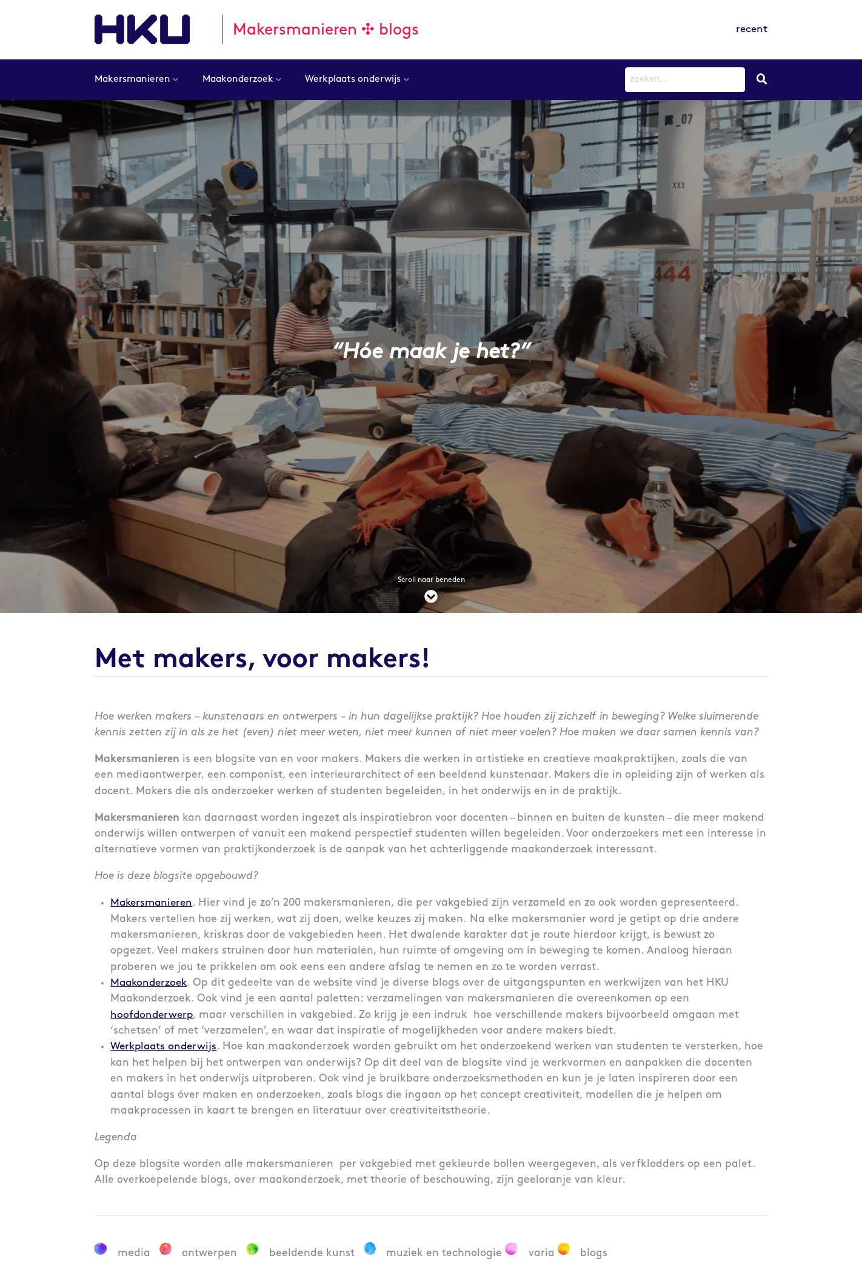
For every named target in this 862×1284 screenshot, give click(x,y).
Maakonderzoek (237, 79)
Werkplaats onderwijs (353, 79)
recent (751, 29)
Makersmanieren (132, 79)
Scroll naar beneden (431, 591)
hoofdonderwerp (153, 1015)
